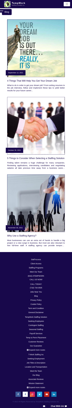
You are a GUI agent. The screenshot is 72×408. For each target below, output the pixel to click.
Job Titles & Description (36, 363)
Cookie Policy (36, 304)
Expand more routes (36, 350)
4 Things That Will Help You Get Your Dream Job (32, 81)
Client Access (36, 264)
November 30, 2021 (15, 228)
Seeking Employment (36, 359)
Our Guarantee (36, 346)
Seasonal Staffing (36, 329)
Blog (36, 296)
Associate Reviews (36, 379)
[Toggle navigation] (67, 4)
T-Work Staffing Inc (36, 355)
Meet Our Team (36, 272)
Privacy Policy (36, 300)
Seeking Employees (36, 321)
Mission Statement (36, 383)
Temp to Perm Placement (36, 338)
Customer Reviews (35, 342)
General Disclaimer (36, 312)
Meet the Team (36, 371)
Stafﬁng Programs (36, 268)
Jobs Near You (36, 292)
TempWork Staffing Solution (36, 317)
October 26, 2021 (14, 150)
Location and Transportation (36, 367)
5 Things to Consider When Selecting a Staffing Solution (36, 158)
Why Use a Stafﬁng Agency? (21, 235)
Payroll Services (36, 333)
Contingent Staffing (36, 325)
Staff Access (36, 259)
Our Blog (35, 375)
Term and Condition (36, 308)
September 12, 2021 (15, 73)
